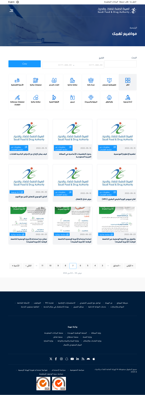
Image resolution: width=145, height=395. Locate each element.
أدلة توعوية (127, 102)
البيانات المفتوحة (111, 2)
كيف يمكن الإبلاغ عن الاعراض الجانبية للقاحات (28, 154)
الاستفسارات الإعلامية (66, 303)
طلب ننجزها (124, 2)
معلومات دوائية (36, 85)
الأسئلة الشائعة (23, 303)
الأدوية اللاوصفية (17, 85)
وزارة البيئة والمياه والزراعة (68, 341)
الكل (127, 85)
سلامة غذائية (72, 85)
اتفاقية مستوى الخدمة (30, 307)
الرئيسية (133, 28)
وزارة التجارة (48, 341)
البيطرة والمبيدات (91, 102)
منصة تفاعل (58, 337)
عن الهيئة (108, 303)
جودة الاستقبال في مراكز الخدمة (56, 307)
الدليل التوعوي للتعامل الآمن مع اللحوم (31, 197)
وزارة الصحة (87, 337)
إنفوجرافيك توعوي (109, 85)
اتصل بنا (133, 2)
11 (41, 265)
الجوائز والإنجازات (117, 307)
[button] (17, 2)
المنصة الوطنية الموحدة (77, 333)
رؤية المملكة (96, 333)
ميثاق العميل (78, 307)
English (11, 2)
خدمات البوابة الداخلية (97, 307)
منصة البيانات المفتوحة (53, 333)
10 (49, 265)
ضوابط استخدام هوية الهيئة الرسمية (33, 370)
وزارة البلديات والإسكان (92, 341)
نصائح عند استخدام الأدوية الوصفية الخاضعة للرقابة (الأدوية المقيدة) (29, 240)
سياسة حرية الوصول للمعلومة (51, 374)
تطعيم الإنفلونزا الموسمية (125, 154)
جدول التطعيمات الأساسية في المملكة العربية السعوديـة (75, 155)
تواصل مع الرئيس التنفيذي (90, 303)
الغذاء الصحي (54, 85)
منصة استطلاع (72, 337)
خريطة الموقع (122, 303)
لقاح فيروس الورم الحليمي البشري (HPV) (119, 199)
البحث (134, 58)
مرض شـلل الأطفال (83, 199)
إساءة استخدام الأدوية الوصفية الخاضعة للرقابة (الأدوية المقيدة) (74, 240)
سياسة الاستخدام (59, 370)
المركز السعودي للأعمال (72, 345)
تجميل (72, 102)
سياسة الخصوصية (77, 370)
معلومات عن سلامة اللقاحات (17, 103)
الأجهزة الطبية (54, 102)
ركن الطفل (109, 102)
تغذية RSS (49, 303)
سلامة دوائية (35, 102)
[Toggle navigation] (11, 10)
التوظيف (37, 303)
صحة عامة (91, 85)
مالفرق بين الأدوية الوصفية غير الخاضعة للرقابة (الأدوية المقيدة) (119, 240)
